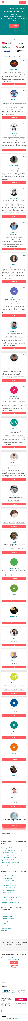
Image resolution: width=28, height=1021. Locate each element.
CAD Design (4, 923)
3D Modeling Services (6, 878)
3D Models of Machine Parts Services (11, 895)
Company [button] (14, 982)
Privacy (5, 1013)
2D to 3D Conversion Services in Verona (11, 850)
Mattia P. (14, 297)
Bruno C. (14, 661)
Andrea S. (14, 100)
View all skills (4, 866)
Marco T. (14, 683)
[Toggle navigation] (3, 2)
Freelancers (7, 56)
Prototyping (4, 930)
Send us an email (17, 958)
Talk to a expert (14, 30)
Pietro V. (14, 463)
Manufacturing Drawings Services (10, 902)
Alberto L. (14, 709)
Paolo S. (14, 797)
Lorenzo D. (14, 520)
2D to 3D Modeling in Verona (8, 857)
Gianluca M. (14, 70)
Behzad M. (14, 265)
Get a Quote (22, 2)
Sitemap (14, 1013)
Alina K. (14, 594)
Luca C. (14, 542)
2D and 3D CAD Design (7, 918)
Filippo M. (14, 775)
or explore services (21, 1003)
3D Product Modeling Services (9, 897)
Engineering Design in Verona (8, 860)
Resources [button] (14, 986)
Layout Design (4, 926)
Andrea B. (14, 133)
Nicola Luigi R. (14, 166)
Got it (4, 1018)
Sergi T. (14, 638)
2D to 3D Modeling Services (8, 883)
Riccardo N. (14, 616)
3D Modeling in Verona (7, 852)
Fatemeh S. (14, 198)
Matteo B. (14, 429)
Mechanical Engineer (6, 928)
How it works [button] (14, 975)
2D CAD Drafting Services (8, 890)
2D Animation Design (6, 916)
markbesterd (14, 495)
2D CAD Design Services (7, 880)
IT (11, 56)
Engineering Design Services (8, 885)
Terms (9, 1013)
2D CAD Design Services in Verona (10, 855)
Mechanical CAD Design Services (9, 887)
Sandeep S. (14, 396)
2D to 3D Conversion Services (9, 875)
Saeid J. (14, 731)
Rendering (3, 933)
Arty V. (14, 753)
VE (14, 56)
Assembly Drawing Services (8, 900)
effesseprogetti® (14, 568)
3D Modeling (4, 921)
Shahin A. (14, 232)
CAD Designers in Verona (7, 848)
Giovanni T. (14, 331)
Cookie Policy (17, 1018)
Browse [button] (14, 979)
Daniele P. (14, 364)
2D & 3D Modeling (6, 913)
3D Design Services (6, 892)
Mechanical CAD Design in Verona (10, 862)
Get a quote (14, 25)
